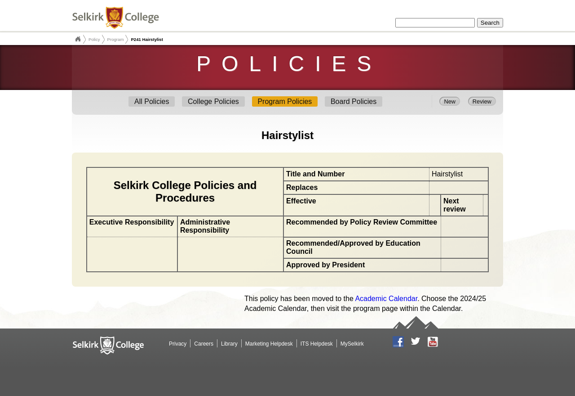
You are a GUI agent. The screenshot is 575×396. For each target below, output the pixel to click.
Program (115, 39)
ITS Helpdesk (317, 344)
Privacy (177, 344)
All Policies (151, 101)
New (450, 101)
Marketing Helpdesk (269, 344)
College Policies (213, 101)
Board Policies (353, 101)
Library (229, 344)
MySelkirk (352, 344)
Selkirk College (77, 39)
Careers (203, 344)
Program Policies (284, 101)
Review (482, 101)
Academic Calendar (386, 298)
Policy (94, 39)
